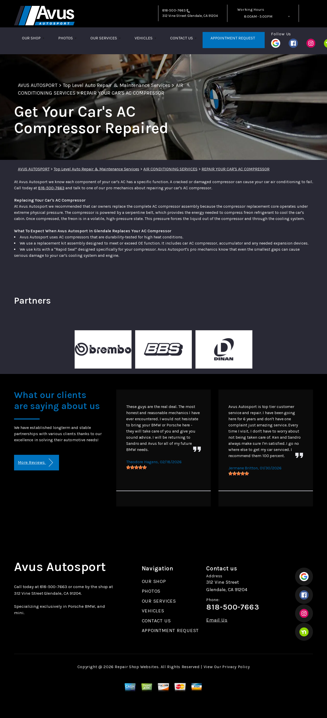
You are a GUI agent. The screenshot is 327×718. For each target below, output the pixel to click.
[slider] (136, 467)
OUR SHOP (31, 38)
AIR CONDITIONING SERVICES (170, 169)
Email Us (216, 620)
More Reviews (35, 462)
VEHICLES (144, 38)
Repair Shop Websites (136, 666)
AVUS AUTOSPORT (37, 85)
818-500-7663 (174, 10)
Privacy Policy (236, 666)
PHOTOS (65, 38)
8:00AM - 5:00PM (258, 16)
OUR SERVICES (103, 38)
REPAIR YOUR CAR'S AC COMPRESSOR (122, 93)
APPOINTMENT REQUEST (233, 38)
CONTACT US (181, 38)
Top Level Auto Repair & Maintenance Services (116, 85)
